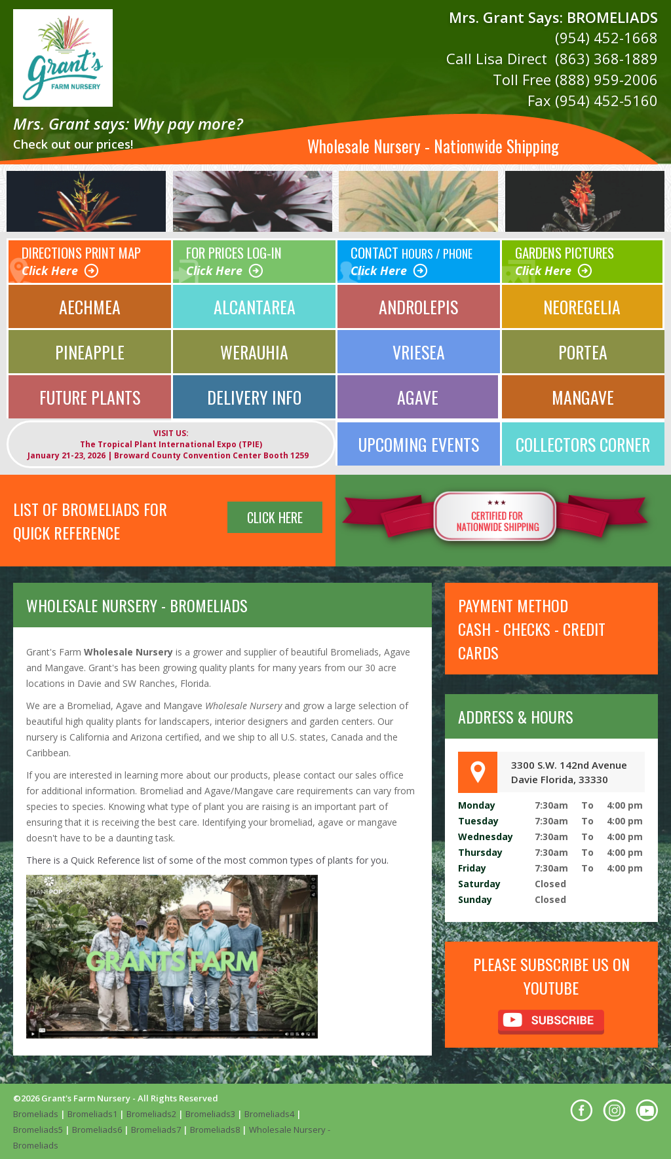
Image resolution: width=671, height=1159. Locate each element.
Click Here (50, 268)
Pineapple (90, 348)
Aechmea (90, 303)
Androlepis (419, 303)
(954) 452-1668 (606, 37)
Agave (417, 396)
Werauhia (254, 348)
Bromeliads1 (92, 1113)
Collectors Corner (583, 443)
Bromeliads (35, 1113)
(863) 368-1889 (606, 57)
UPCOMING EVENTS (418, 443)
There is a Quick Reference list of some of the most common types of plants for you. (207, 859)
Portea (583, 348)
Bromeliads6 (97, 1129)
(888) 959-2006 (606, 78)
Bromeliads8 (215, 1129)
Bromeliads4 (269, 1113)
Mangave (583, 396)
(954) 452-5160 (606, 98)
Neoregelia (582, 303)
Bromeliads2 (151, 1113)
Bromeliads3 (210, 1113)
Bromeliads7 (156, 1129)
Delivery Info (254, 396)
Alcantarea (255, 303)
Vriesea (419, 348)
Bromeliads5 (38, 1129)
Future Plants (89, 396)
